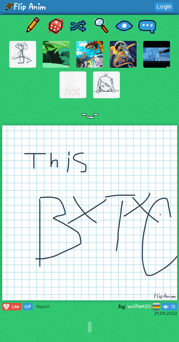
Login (164, 6)
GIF (28, 306)
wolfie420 (143, 306)
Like (11, 306)
